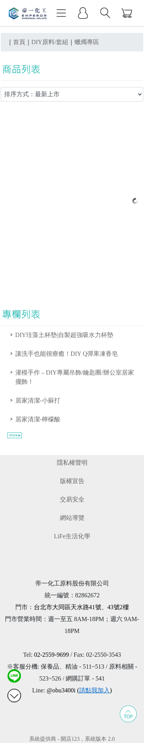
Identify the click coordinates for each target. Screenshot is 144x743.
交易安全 (72, 499)
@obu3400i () (79, 690)
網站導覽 (72, 518)
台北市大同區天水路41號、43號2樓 (81, 607)
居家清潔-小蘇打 (37, 400)
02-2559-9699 (51, 654)
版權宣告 (72, 481)
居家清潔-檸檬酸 (37, 419)
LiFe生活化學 (72, 536)
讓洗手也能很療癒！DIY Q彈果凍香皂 (66, 353)
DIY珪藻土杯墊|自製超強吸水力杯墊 (64, 335)
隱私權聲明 (72, 462)
